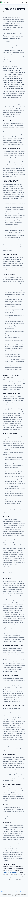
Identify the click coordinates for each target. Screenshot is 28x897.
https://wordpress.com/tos (10, 872)
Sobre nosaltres (23, 891)
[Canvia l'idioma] (26, 2)
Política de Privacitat (5, 891)
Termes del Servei (15, 891)
